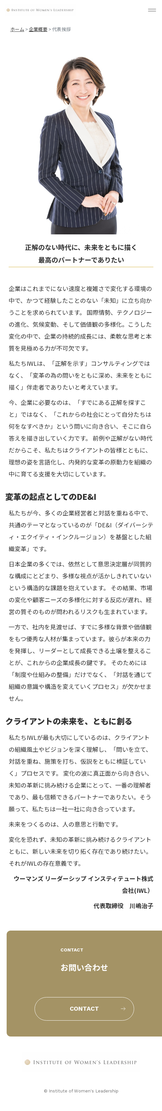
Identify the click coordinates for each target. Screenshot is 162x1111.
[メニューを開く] (152, 10)
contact (84, 1008)
